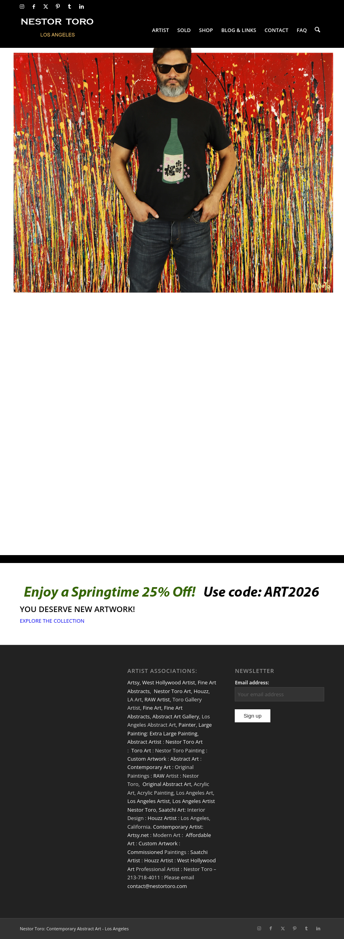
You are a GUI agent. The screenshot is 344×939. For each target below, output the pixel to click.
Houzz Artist (162, 818)
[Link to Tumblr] (69, 6)
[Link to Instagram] (22, 6)
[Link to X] (45, 6)
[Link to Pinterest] (57, 6)
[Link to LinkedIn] (81, 6)
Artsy (133, 682)
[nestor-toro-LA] (58, 30)
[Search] (317, 30)
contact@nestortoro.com (157, 886)
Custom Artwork (146, 758)
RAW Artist (157, 699)
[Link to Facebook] (34, 6)
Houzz (201, 691)
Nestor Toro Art (172, 691)
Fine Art (152, 707)
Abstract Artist (144, 741)
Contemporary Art (149, 767)
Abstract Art (184, 758)
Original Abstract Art (167, 784)
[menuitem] (160, 30)
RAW (158, 775)
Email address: (252, 682)
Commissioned (145, 852)
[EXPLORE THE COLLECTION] (52, 620)
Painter (187, 724)
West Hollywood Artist (168, 682)
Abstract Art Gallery (175, 716)
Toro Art (141, 750)
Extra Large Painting (174, 733)
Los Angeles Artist (148, 801)
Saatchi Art (171, 809)
